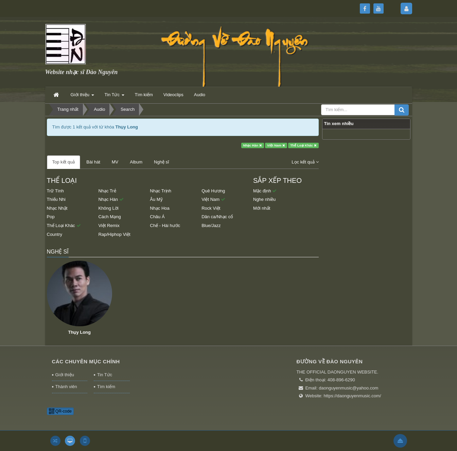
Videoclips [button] (173, 94)
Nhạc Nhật (57, 208)
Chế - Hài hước (165, 225)
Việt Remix (108, 225)
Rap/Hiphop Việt (114, 234)
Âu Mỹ (156, 199)
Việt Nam (276, 145)
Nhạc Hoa (160, 208)
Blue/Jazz (211, 225)
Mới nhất (261, 208)
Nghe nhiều (264, 199)
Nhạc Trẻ (107, 190)
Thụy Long (79, 332)
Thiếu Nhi (56, 199)
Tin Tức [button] (114, 96)
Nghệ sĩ (161, 161)
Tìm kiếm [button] (144, 94)
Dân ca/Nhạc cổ (217, 216)
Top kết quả (63, 161)
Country (55, 234)
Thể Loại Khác (303, 145)
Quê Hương (213, 190)
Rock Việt (210, 208)
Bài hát (93, 161)
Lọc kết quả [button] (305, 161)
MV (115, 161)
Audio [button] (199, 94)
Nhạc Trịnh (160, 190)
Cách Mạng (109, 216)
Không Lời (108, 208)
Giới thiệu (64, 374)
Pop (51, 216)
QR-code (60, 411)
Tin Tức (104, 374)
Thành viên (66, 386)
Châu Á (157, 216)
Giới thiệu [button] (82, 96)
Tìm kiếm (106, 386)
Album (136, 161)
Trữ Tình (55, 190)
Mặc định (265, 190)
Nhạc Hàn (252, 145)
